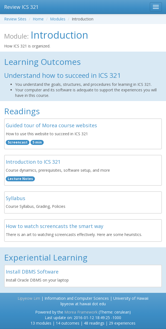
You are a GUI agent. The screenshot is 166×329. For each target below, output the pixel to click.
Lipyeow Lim (29, 298)
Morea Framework (81, 312)
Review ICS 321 (21, 7)
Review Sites (15, 19)
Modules (57, 19)
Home (38, 19)
